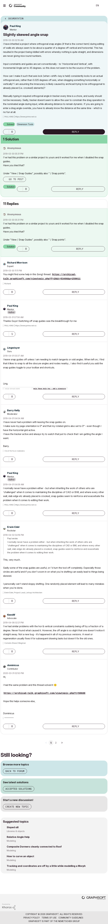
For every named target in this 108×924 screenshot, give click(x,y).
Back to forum (14, 771)
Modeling (11, 841)
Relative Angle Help (18, 836)
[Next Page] (61, 742)
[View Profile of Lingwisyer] (13, 347)
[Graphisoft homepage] (94, 898)
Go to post (16, 179)
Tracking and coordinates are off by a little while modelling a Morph (46, 865)
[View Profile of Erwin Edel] (13, 526)
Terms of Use (49, 917)
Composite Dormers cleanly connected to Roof (34, 846)
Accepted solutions (18, 788)
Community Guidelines (70, 917)
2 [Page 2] (55, 742)
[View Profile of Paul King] (15, 26)
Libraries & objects (16, 831)
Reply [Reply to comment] (79, 189)
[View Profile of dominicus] (13, 665)
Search (87, 5)
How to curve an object (20, 856)
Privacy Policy (31, 917)
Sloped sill (12, 827)
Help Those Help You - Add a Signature (49, 389)
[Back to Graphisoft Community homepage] (18, 5)
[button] (6, 131)
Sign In (103, 5)
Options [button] (103, 18)
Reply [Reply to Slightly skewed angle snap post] (75, 131)
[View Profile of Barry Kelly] (13, 410)
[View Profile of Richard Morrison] (17, 262)
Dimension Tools (25, 124)
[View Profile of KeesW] (11, 614)
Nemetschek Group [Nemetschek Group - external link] (69, 921)
